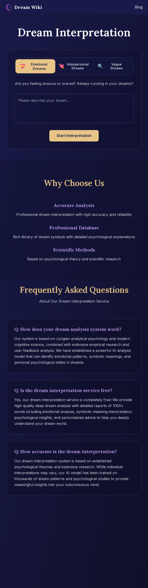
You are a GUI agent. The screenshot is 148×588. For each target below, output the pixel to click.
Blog (139, 7)
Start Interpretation (74, 135)
